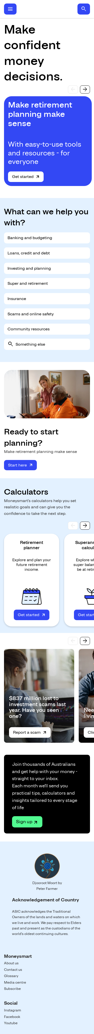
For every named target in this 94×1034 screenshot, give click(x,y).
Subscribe (12, 989)
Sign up (24, 821)
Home (47, 9)
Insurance (17, 298)
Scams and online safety (31, 314)
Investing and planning (29, 268)
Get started (23, 176)
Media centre (15, 982)
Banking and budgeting (30, 237)
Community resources (29, 329)
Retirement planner (31, 545)
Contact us (13, 970)
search (84, 9)
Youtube (11, 1023)
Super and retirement (28, 283)
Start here (17, 465)
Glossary (11, 976)
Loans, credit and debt (29, 253)
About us (11, 963)
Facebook (12, 1017)
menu (10, 9)
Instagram (12, 1010)
